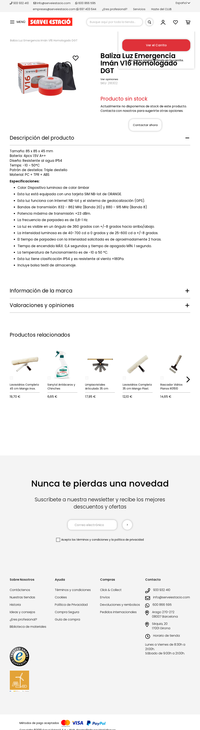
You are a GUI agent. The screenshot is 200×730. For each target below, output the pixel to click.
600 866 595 (85, 3)
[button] (183, 3)
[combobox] (114, 22)
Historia (15, 604)
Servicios (139, 9)
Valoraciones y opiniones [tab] (42, 305)
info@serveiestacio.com (52, 3)
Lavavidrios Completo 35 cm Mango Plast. (137, 386)
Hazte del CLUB (161, 9)
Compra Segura (67, 612)
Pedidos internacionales (118, 612)
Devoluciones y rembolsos (120, 604)
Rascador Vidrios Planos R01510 (171, 386)
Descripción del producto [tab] (42, 137)
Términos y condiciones (73, 590)
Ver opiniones (109, 79)
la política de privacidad (127, 540)
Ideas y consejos (22, 612)
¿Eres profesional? (114, 9)
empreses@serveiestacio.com (54, 9)
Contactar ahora (145, 125)
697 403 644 (86, 9)
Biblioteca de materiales (28, 626)
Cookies (61, 597)
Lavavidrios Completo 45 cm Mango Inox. (24, 386)
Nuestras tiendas (22, 597)
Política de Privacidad (71, 604)
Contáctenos (20, 590)
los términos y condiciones (90, 540)
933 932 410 (20, 3)
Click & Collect (110, 590)
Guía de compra (67, 619)
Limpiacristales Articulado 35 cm (96, 386)
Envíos (105, 597)
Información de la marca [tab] (41, 290)
